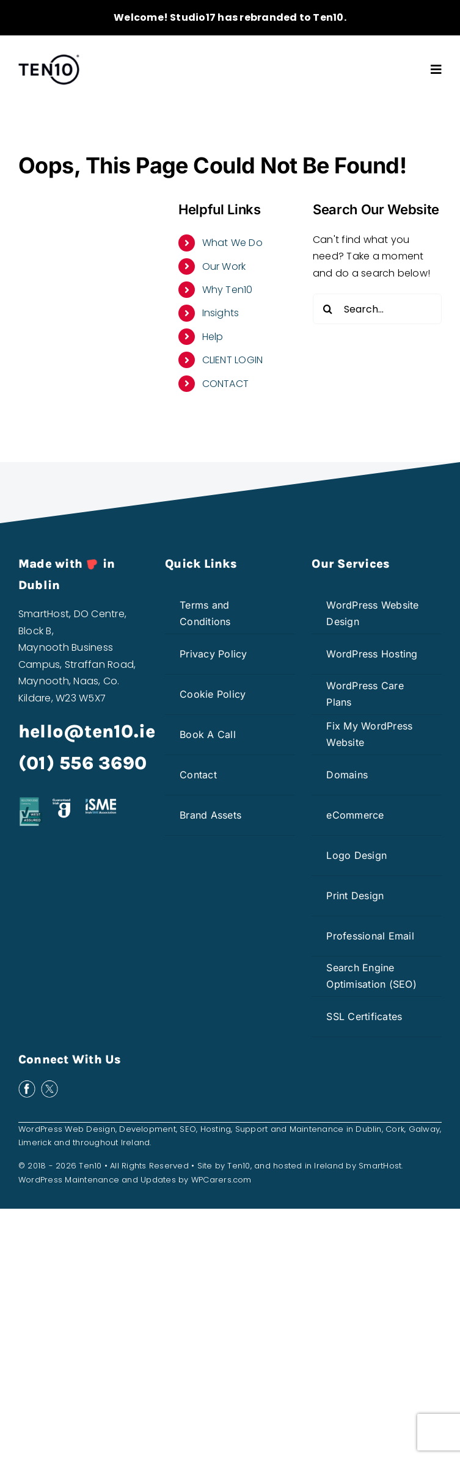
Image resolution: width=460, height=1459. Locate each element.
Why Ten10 (227, 290)
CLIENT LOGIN (232, 360)
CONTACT (225, 384)
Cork (394, 1129)
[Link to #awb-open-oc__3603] (436, 69)
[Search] (328, 309)
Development (147, 1129)
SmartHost (380, 1165)
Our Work (224, 266)
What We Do (232, 243)
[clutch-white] (116, 1084)
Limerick (34, 1142)
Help (213, 337)
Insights (220, 313)
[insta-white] (72, 1084)
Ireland (135, 1142)
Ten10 (238, 1165)
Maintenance (317, 1129)
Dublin (368, 1129)
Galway (424, 1129)
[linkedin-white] (94, 1084)
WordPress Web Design (66, 1129)
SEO (188, 1129)
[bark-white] (139, 1084)
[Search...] (377, 309)
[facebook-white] (26, 1084)
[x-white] (49, 1084)
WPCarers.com (221, 1180)
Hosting (216, 1129)
